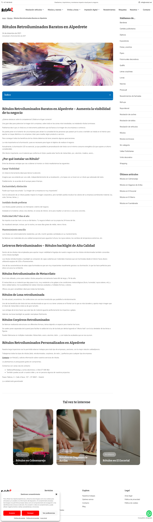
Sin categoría (125, 145)
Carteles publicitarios (128, 29)
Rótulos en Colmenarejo (129, 179)
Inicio (4, 18)
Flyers (122, 53)
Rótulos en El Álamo (127, 197)
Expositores (124, 41)
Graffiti (122, 65)
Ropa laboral (124, 108)
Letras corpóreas (126, 71)
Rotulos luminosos (127, 139)
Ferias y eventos (126, 47)
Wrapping (123, 163)
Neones (123, 84)
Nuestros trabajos (88, 496)
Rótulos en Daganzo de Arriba (131, 185)
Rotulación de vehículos (129, 127)
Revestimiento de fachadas (54, 510)
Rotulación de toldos (127, 121)
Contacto (146, 10)
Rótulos (9, 18)
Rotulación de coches (128, 114)
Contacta (5, 358)
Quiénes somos (87, 500)
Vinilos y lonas (73, 10)
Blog (83, 507)
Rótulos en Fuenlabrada (129, 203)
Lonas (122, 78)
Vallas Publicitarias (127, 151)
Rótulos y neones (55, 10)
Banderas (123, 22)
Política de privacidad (32, 518)
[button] (56, 494)
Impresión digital (91, 10)
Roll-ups (123, 102)
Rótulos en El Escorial (128, 191)
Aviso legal (43, 518)
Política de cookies (19, 518)
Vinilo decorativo (126, 157)
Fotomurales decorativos (129, 59)
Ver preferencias (49, 513)
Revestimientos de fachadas (130, 96)
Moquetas (123, 10)
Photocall (123, 90)
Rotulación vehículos (35, 10)
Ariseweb (149, 518)
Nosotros (134, 10)
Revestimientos (109, 10)
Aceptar (12, 513)
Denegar (30, 513)
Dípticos (123, 35)
